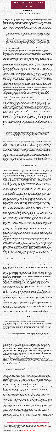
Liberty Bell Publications (43, 426)
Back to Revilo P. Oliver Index (28, 430)
